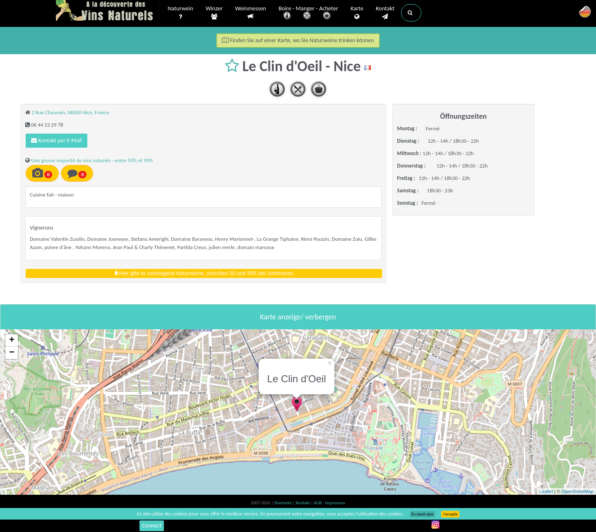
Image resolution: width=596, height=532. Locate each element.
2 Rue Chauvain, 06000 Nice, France (70, 112)
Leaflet (546, 491)
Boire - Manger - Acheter (308, 13)
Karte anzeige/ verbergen (298, 316)
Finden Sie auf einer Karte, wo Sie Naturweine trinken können (298, 40)
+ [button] (11, 340)
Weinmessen (250, 12)
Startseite (283, 503)
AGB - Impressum (329, 503)
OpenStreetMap (577, 491)
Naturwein (180, 12)
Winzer (214, 12)
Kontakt (385, 12)
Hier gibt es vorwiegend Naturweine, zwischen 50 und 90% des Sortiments (204, 273)
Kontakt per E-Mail (56, 140)
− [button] (11, 353)
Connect (151, 525)
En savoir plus (422, 514)
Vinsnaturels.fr (107, 11)
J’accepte (450, 514)
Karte (357, 12)
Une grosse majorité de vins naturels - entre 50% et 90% (92, 160)
